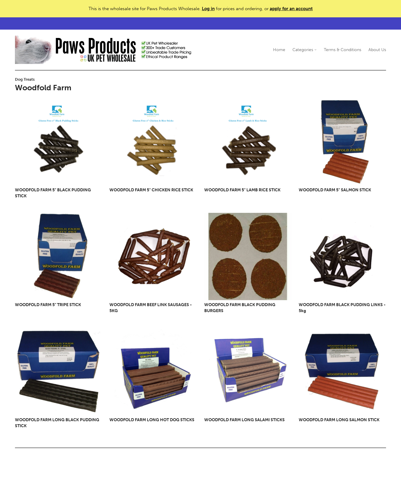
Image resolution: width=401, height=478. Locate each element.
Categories (304, 49)
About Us (377, 49)
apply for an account (291, 8)
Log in (208, 8)
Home (279, 49)
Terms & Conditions (342, 49)
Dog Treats (25, 79)
